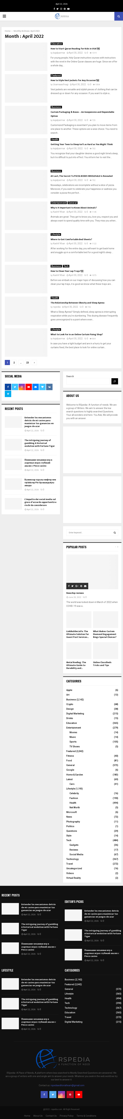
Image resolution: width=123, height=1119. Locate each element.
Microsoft (71, 812)
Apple (69, 690)
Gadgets (74, 845)
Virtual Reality (73, 878)
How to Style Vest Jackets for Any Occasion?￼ (75, 80)
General (72, 203)
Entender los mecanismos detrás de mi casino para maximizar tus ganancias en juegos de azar (39, 422)
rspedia (57, 307)
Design (70, 709)
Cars (72, 784)
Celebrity (74, 793)
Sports (73, 741)
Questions (71, 831)
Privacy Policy (67, 1115)
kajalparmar (59, 52)
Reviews (74, 849)
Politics (70, 826)
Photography (73, 821)
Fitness (70, 756)
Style (68, 835)
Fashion (74, 798)
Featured (56, 75)
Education (56, 43)
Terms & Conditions (86, 1115)
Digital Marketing (75, 713)
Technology (72, 859)
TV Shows (75, 746)
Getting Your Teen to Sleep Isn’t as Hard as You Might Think (82, 144)
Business (56, 107)
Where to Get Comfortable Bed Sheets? (71, 239)
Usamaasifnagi (60, 84)
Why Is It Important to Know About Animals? (74, 208)
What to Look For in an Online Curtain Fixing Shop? (77, 334)
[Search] (114, 381)
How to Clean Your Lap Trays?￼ (67, 271)
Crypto (69, 704)
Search (70, 376)
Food (69, 760)
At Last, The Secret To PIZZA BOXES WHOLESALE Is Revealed (82, 176)
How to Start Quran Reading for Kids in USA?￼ (75, 48)
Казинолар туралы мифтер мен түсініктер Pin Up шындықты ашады (40, 482)
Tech (66, 266)
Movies (73, 732)
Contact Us (51, 1115)
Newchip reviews (75, 593)
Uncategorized (74, 868)
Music (73, 737)
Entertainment (58, 203)
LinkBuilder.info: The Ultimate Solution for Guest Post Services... (77, 634)
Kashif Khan (59, 212)
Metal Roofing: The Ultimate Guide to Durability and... (76, 665)
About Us (38, 1115)
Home (27, 1115)
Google (70, 770)
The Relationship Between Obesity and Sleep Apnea (77, 303)
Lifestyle (55, 234)
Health (54, 139)
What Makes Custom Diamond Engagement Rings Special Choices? (104, 634)
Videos (70, 873)
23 (27, 362)
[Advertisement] (92, 450)
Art (67, 694)
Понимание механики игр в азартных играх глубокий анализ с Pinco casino (38, 463)
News (69, 817)
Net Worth (75, 807)
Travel (69, 863)
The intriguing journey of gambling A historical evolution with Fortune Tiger (40, 443)
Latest (69, 779)
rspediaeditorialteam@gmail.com (67, 1085)
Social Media (76, 854)
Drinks (69, 718)
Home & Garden (74, 774)
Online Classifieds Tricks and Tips (102, 663)
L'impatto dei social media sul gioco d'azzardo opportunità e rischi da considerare (40, 502)
